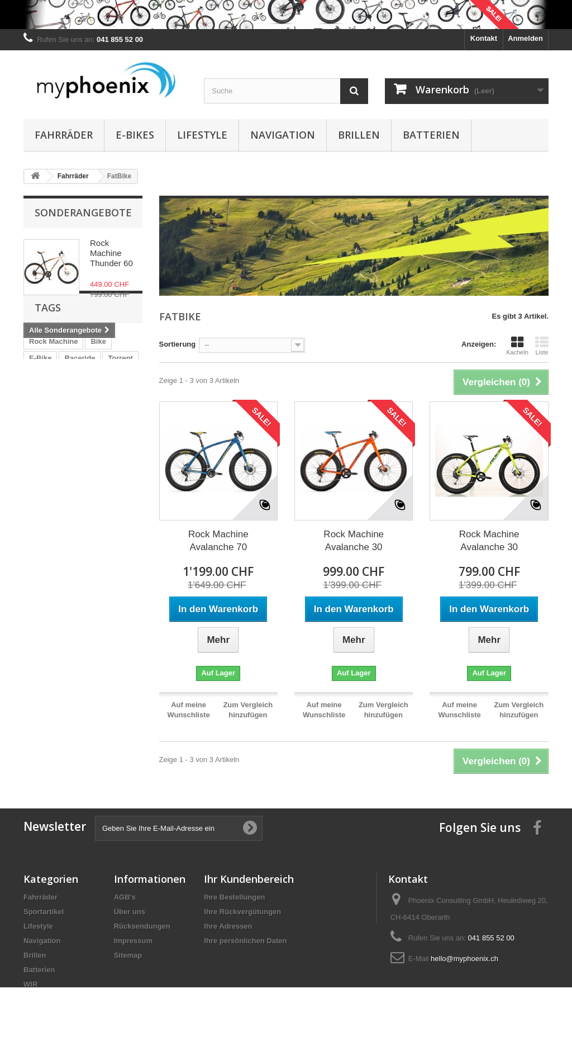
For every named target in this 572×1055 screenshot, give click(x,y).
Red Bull (44, 438)
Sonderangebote (83, 212)
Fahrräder (64, 134)
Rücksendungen (142, 926)
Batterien (431, 134)
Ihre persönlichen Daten (245, 940)
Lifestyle (202, 134)
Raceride (79, 422)
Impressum (133, 940)
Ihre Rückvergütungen (242, 911)
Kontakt (483, 38)
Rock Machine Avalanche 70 (218, 540)
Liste (542, 345)
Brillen (359, 134)
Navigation (282, 134)
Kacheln (517, 345)
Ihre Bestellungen (234, 897)
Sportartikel (43, 911)
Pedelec (85, 438)
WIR (36, 472)
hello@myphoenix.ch (464, 958)
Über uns (129, 911)
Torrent (120, 422)
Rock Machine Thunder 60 (111, 253)
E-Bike (40, 422)
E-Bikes (135, 134)
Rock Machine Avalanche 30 (353, 540)
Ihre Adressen (228, 926)
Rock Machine (53, 405)
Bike (98, 405)
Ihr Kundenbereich (249, 879)
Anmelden (525, 38)
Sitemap (128, 955)
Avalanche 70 (99, 455)
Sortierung (177, 344)
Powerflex (46, 455)
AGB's (125, 897)
